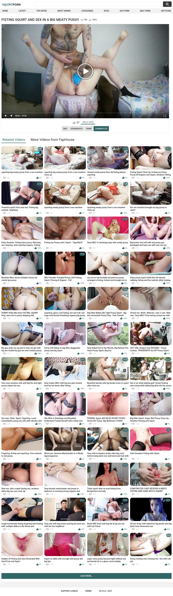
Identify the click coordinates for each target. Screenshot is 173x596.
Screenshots (77, 129)
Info (65, 129)
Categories (87, 11)
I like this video (74, 122)
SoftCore (166, 11)
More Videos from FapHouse (52, 140)
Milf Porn (145, 11)
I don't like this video (77, 122)
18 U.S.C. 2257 (105, 591)
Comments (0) (101, 129)
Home (5, 11)
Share (89, 129)
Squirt (11, 4)
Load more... (86, 576)
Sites (106, 11)
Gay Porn (124, 11)
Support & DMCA (69, 591)
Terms (88, 591)
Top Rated (41, 11)
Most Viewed (64, 11)
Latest (22, 11)
